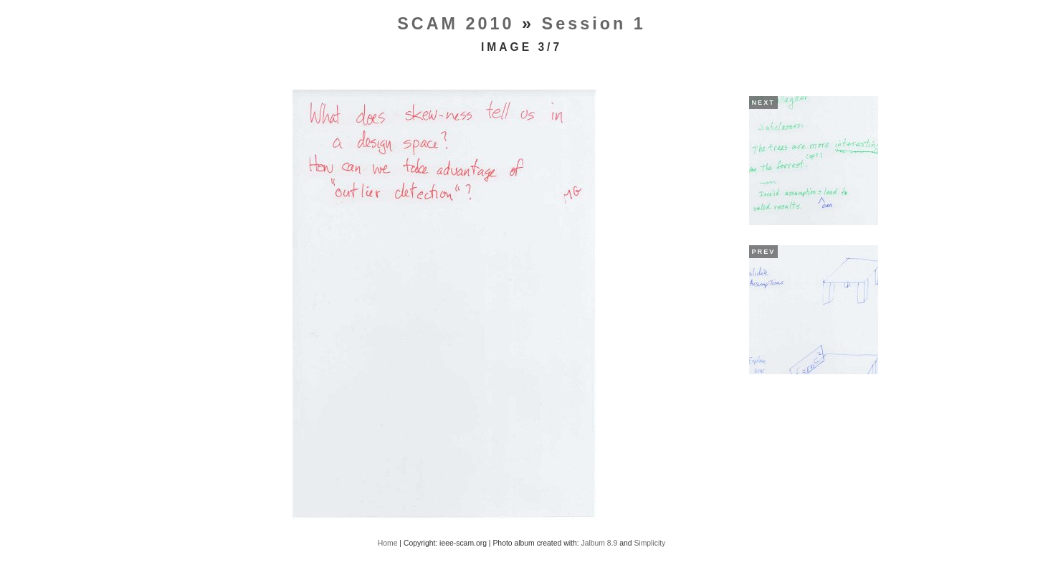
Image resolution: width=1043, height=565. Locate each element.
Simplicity (649, 543)
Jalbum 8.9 (599, 543)
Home (388, 543)
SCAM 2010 (455, 23)
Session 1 (594, 23)
